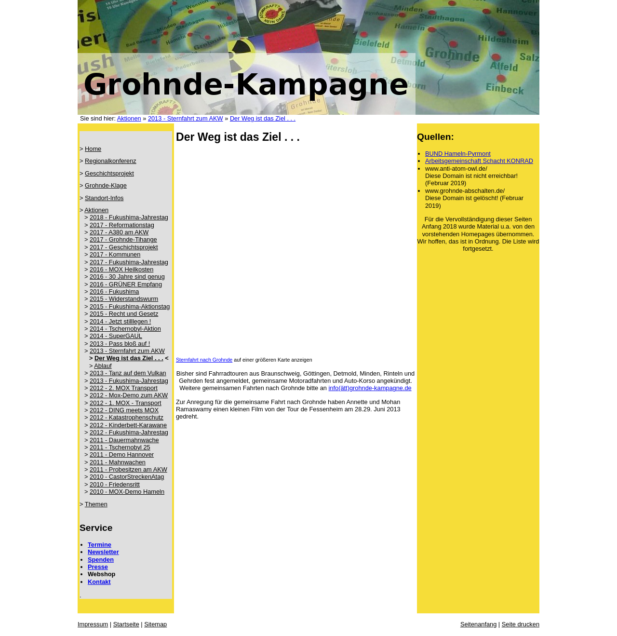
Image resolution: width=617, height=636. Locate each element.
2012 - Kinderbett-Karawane (128, 425)
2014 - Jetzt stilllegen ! (120, 321)
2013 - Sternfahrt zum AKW (185, 118)
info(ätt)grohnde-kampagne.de (370, 388)
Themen (96, 504)
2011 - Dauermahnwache (124, 440)
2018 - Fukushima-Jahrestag (129, 217)
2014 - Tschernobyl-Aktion (125, 328)
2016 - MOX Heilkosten (121, 269)
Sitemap (155, 624)
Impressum (93, 624)
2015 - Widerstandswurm (124, 298)
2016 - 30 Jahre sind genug (127, 276)
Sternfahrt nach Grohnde (204, 360)
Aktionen (129, 118)
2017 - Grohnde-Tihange (123, 239)
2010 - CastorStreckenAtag (127, 476)
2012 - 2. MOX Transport (124, 388)
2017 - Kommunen (115, 254)
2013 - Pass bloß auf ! (120, 343)
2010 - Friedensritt (115, 484)
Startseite (126, 624)
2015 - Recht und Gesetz (124, 313)
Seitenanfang (478, 624)
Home (93, 148)
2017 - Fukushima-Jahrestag (129, 262)
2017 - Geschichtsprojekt (124, 247)
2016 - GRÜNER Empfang (126, 284)
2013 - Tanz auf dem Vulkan (128, 373)
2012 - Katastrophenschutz (126, 417)
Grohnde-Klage (106, 185)
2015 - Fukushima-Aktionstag (130, 306)
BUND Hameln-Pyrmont (458, 153)
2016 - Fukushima (114, 291)
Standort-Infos (104, 198)
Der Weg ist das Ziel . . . (262, 118)
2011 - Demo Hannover (122, 454)
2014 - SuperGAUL (116, 335)
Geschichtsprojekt (109, 173)
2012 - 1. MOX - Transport (125, 402)
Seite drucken (520, 624)
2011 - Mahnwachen (118, 462)
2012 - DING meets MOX (124, 410)
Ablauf (102, 365)
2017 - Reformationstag (122, 225)
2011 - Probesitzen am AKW (128, 469)
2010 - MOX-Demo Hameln (127, 491)
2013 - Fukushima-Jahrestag (129, 380)
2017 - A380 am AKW (119, 232)
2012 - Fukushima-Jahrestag (129, 432)
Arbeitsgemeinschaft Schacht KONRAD (479, 160)
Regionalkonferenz (110, 160)
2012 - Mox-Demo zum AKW (129, 395)
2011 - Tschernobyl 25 (120, 447)
